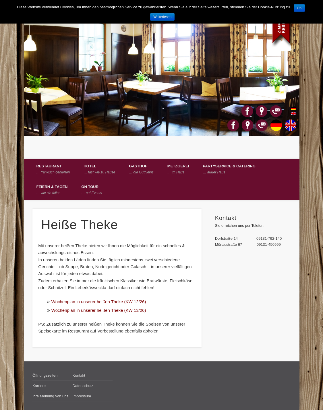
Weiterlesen (162, 17)
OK (299, 8)
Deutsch (290, 108)
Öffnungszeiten (44, 375)
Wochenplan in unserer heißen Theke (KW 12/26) (98, 301)
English (290, 113)
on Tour (91, 190)
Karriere (39, 386)
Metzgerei (178, 169)
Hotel (99, 169)
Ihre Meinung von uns (50, 396)
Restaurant (53, 169)
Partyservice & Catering (229, 169)
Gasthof (141, 169)
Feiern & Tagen (52, 190)
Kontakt (79, 375)
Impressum (82, 396)
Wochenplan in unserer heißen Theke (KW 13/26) (98, 310)
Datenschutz (83, 386)
